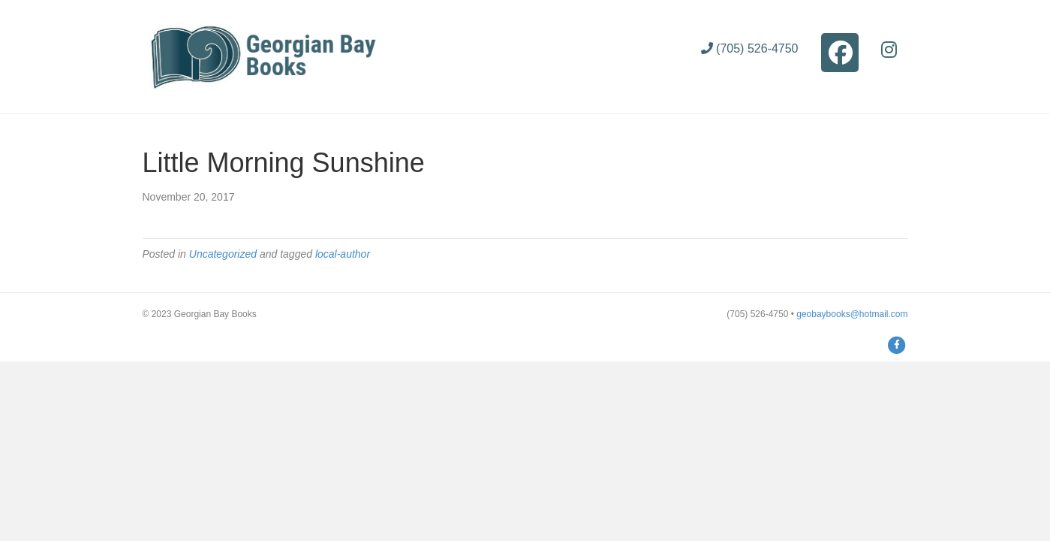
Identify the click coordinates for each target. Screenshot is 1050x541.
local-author (342, 254)
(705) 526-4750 (750, 48)
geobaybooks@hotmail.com (851, 314)
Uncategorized (223, 254)
